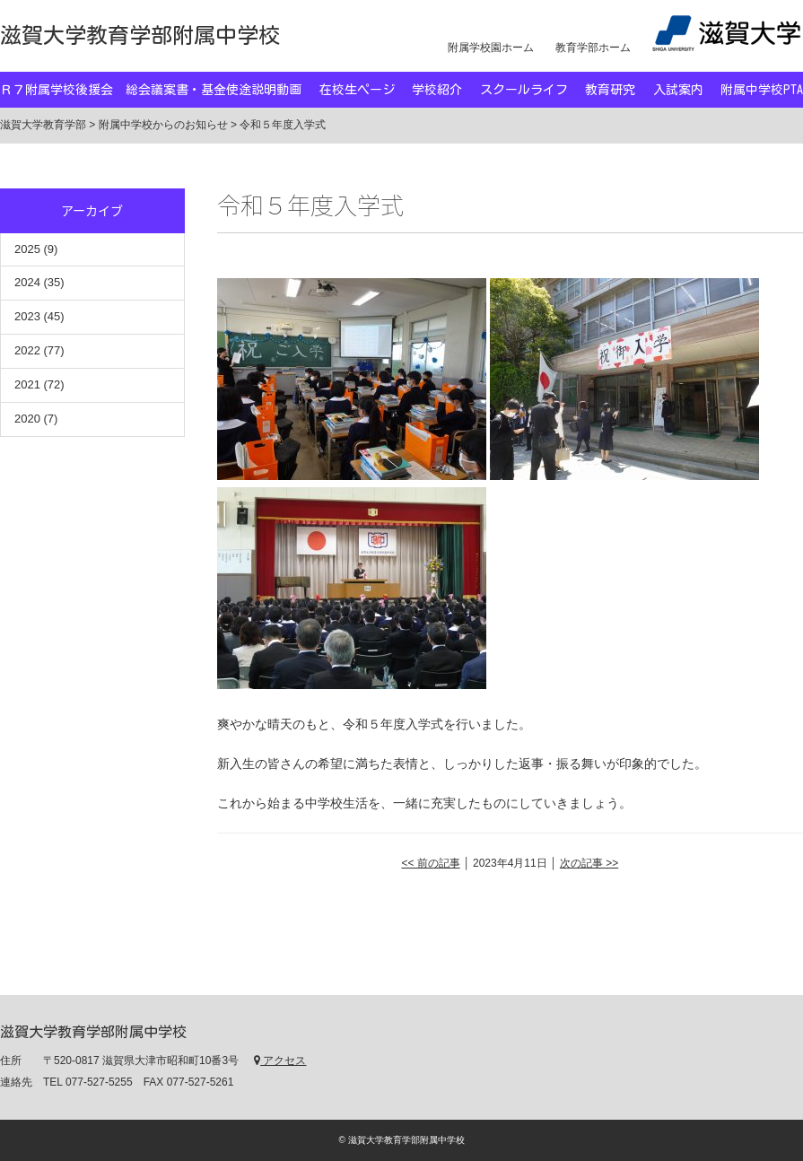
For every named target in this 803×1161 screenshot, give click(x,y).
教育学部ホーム (593, 47)
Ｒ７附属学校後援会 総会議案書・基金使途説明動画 (150, 89)
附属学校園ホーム (491, 47)
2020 (27, 418)
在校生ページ (357, 89)
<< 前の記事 (430, 863)
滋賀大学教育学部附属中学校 (140, 35)
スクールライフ (524, 89)
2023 (27, 316)
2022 (27, 350)
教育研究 (610, 89)
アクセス (280, 1060)
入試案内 (678, 89)
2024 (27, 282)
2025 (27, 249)
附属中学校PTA (761, 89)
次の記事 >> (589, 863)
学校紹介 (437, 89)
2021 (27, 384)
